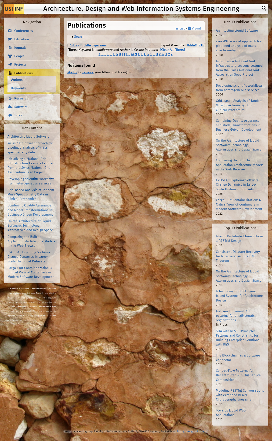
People (19, 56)
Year (103, 45)
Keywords (18, 88)
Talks (18, 115)
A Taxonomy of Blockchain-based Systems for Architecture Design (239, 296)
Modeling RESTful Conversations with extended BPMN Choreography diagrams (240, 395)
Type (95, 45)
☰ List (180, 28)
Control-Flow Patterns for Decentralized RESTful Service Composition (238, 375)
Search (79, 36)
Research (21, 98)
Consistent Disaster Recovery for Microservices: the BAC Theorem (238, 256)
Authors (17, 79)
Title (87, 45)
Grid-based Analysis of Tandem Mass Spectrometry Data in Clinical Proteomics (30, 194)
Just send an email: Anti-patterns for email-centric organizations (235, 316)
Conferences (23, 31)
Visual (194, 28)
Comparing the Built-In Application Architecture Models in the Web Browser (31, 241)
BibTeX (192, 45)
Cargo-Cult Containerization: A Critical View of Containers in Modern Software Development (30, 272)
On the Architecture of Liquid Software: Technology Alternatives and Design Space (30, 226)
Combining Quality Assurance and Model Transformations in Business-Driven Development (30, 210)
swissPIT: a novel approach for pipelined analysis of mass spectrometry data (30, 148)
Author (74, 45)
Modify (72, 72)
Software (21, 107)
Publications (23, 73)
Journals (20, 47)
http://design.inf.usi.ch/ (192, 431)
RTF (201, 45)
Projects (20, 64)
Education (21, 39)
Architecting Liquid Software (28, 136)
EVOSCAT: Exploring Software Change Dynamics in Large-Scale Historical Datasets (28, 257)
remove (88, 72)
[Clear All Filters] (172, 49)
